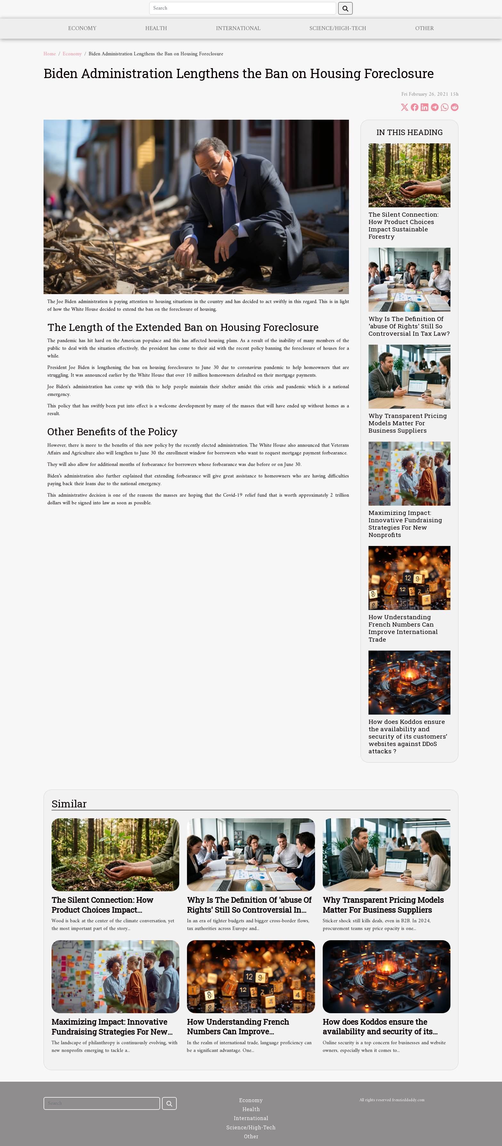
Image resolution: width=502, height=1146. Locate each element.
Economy (82, 29)
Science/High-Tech (338, 29)
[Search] (242, 8)
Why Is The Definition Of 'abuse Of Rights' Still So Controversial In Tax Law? (408, 326)
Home (50, 54)
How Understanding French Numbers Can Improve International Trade (403, 628)
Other (424, 29)
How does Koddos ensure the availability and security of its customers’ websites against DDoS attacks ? (407, 736)
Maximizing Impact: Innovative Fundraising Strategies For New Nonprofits (405, 524)
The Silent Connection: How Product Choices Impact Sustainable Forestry (403, 225)
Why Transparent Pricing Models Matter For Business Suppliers (407, 423)
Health (156, 29)
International (238, 29)
